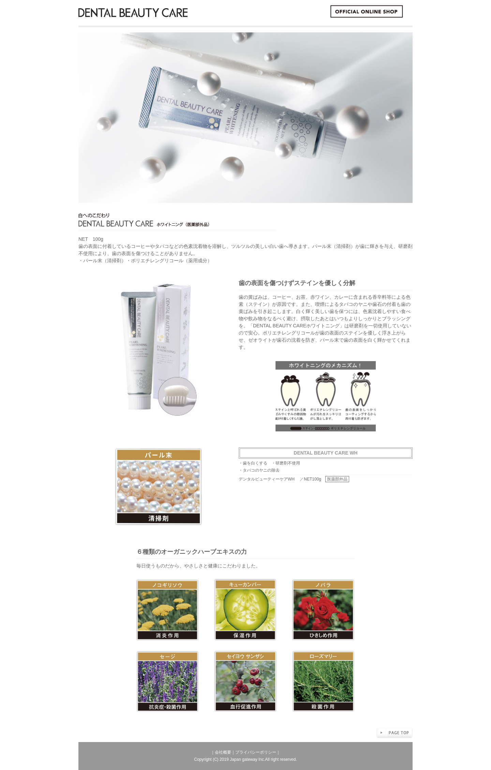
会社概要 (223, 752)
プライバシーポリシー (255, 752)
